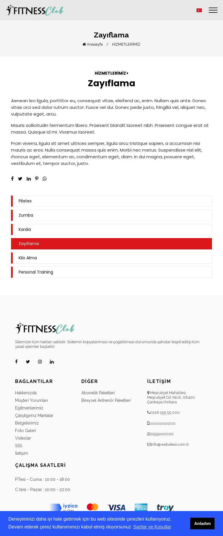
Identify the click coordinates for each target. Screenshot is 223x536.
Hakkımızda (26, 393)
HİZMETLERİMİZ (126, 44)
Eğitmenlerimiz (29, 408)
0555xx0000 (162, 434)
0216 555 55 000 (165, 412)
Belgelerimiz (27, 423)
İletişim (21, 453)
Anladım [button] (202, 523)
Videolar (23, 438)
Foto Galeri (25, 430)
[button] (199, 10)
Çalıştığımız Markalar (34, 415)
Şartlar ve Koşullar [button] (152, 526)
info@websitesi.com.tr (170, 444)
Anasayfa (92, 44)
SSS (18, 445)
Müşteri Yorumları (31, 400)
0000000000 (162, 423)
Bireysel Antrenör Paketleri (106, 400)
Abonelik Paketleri (98, 393)
